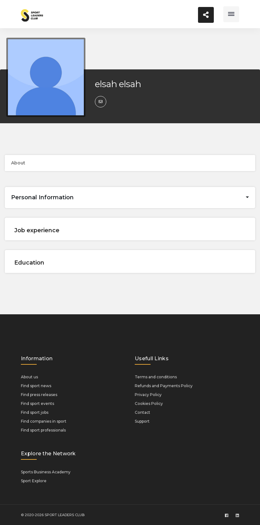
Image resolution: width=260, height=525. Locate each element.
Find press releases (39, 394)
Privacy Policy (148, 394)
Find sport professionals (43, 430)
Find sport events (37, 403)
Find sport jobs (34, 412)
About (18, 163)
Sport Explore (33, 480)
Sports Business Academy (46, 472)
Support (142, 421)
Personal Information (42, 197)
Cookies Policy (149, 403)
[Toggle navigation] (231, 14)
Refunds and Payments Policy (164, 385)
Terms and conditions (156, 377)
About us (29, 377)
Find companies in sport (43, 421)
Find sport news (36, 385)
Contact (142, 412)
